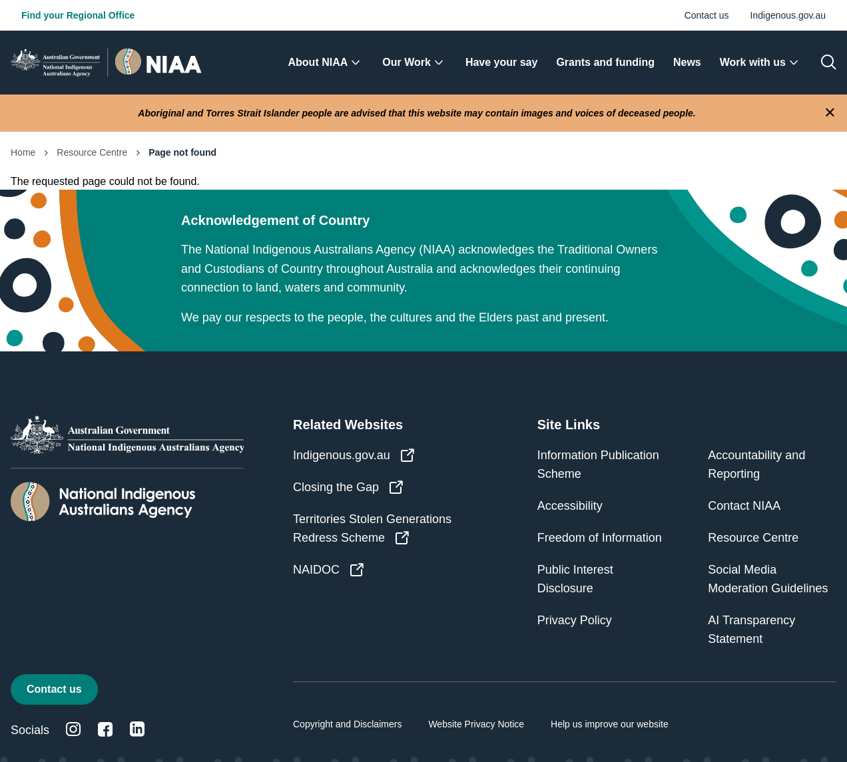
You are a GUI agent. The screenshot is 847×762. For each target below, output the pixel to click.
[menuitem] (326, 63)
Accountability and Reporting (756, 464)
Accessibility (570, 505)
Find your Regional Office (78, 15)
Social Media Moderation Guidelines (768, 579)
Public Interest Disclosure (575, 579)
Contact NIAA (744, 505)
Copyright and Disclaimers (347, 724)
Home (23, 152)
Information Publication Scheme (598, 464)
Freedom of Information (599, 537)
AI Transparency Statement (751, 630)
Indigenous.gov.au (788, 15)
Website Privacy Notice (476, 724)
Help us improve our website (610, 724)
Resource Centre (92, 152)
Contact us (707, 15)
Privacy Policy (574, 620)
